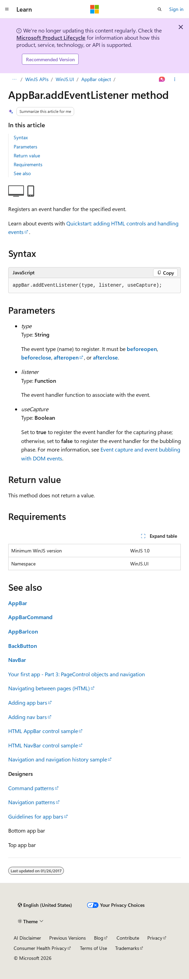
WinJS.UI (65, 79)
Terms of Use (93, 948)
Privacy (154, 938)
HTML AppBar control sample (43, 730)
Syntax (21, 137)
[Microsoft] (94, 9)
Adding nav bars (27, 716)
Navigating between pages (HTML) (49, 688)
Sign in (176, 9)
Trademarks (127, 948)
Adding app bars (27, 702)
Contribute (128, 938)
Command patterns (31, 788)
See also (22, 173)
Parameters (25, 146)
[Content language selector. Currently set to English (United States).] (45, 905)
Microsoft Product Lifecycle (50, 37)
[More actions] (175, 79)
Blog (98, 938)
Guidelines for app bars (35, 816)
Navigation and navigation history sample (57, 759)
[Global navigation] (7, 9)
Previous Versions (67, 938)
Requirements (28, 164)
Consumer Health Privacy (40, 948)
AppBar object (96, 79)
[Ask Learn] (162, 79)
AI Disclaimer (27, 938)
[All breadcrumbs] (14, 79)
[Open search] (159, 9)
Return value (27, 155)
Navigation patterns (31, 802)
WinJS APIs (37, 79)
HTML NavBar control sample (43, 745)
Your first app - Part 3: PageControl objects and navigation (76, 674)
